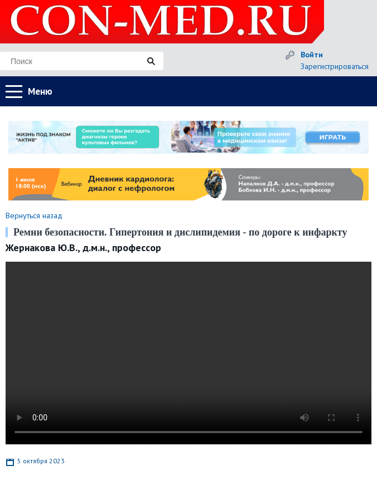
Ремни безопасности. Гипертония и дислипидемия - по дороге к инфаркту (180, 232)
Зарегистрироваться (335, 66)
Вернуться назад (34, 215)
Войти (312, 54)
